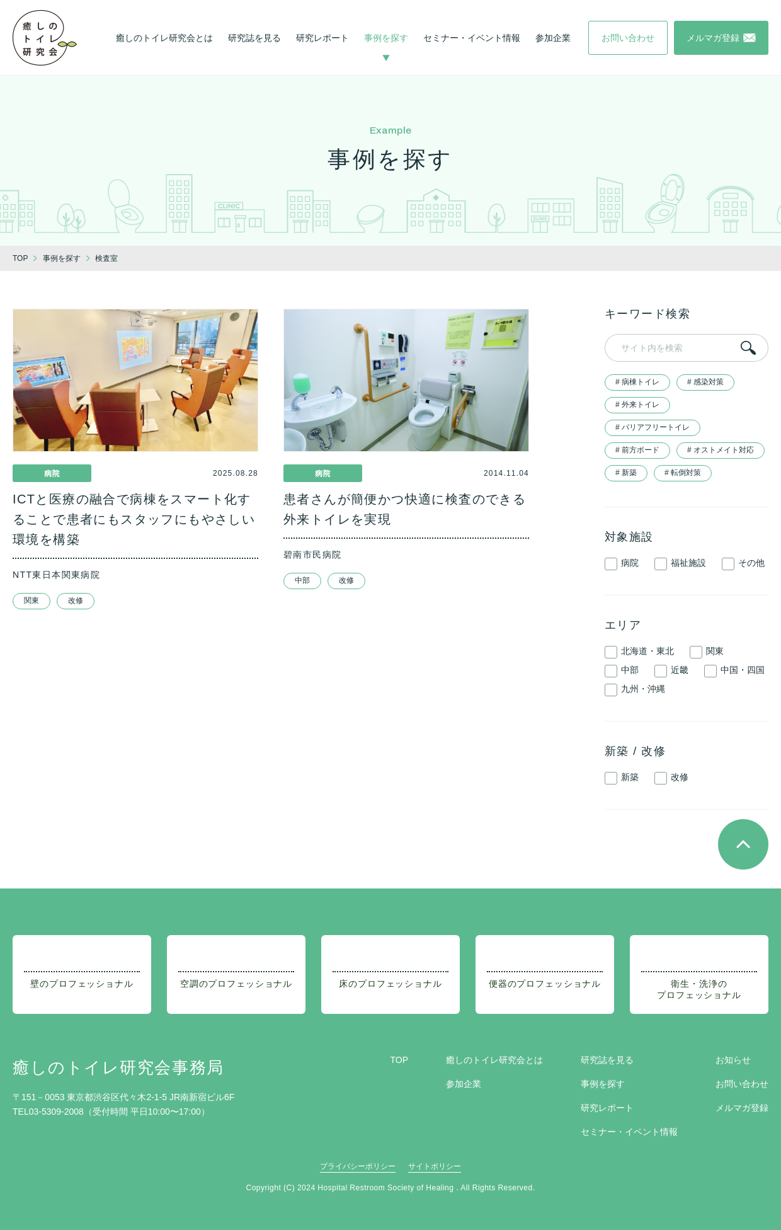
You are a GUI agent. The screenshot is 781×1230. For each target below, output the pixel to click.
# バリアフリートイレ (652, 427)
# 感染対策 (705, 381)
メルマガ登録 (741, 1108)
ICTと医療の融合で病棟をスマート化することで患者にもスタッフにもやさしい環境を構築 (134, 519)
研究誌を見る (254, 38)
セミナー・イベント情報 (471, 38)
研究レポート (322, 38)
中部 (302, 580)
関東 (31, 600)
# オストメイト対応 (720, 449)
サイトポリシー (434, 1166)
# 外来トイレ (637, 404)
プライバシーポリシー (358, 1166)
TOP (399, 1060)
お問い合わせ (741, 1084)
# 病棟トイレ (637, 381)
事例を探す (386, 38)
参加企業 (553, 38)
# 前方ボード (637, 449)
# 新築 (626, 472)
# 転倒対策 (682, 472)
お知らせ (733, 1060)
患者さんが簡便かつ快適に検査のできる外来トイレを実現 (404, 509)
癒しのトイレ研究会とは (164, 38)
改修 (75, 600)
